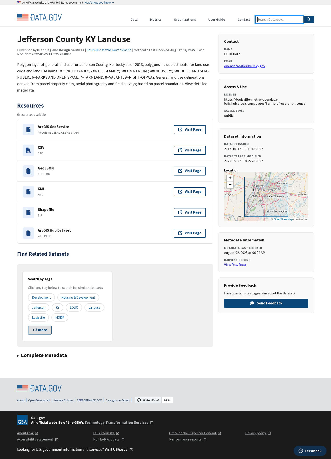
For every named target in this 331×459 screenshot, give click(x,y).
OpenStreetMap (283, 219)
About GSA (27, 433)
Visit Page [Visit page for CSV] (189, 150)
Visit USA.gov (119, 449)
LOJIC (74, 307)
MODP (59, 317)
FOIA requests (106, 433)
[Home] (39, 17)
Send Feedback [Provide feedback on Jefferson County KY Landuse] (266, 303)
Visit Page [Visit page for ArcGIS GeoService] (189, 129)
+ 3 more (39, 329)
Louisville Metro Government (109, 50)
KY (57, 307)
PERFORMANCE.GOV (89, 400)
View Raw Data (235, 264)
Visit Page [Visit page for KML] (189, 191)
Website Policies (63, 400)
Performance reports (188, 439)
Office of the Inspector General (195, 433)
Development (41, 297)
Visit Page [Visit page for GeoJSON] (189, 170)
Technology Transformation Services (119, 422)
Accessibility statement (37, 439)
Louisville (38, 317)
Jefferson (38, 307)
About (20, 400)
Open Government (39, 400)
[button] (230, 178)
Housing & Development (78, 297)
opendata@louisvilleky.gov (244, 66)
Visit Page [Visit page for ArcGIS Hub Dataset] (189, 233)
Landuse (94, 307)
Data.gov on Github (117, 400)
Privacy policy (258, 433)
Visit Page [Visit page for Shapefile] (189, 212)
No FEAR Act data (109, 439)
